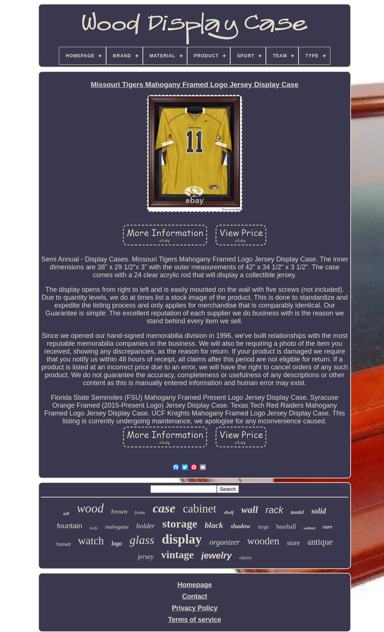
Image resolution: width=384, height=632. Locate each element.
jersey (146, 556)
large (263, 527)
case (164, 508)
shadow (240, 526)
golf (66, 513)
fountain (69, 526)
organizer (224, 542)
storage (179, 523)
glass (142, 540)
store (293, 543)
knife (94, 528)
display (182, 539)
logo (116, 543)
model (297, 512)
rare (328, 527)
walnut (309, 528)
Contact (194, 596)
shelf (229, 512)
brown (119, 511)
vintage (177, 554)
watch (91, 541)
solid (318, 511)
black (214, 525)
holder (145, 526)
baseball (286, 526)
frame (140, 512)
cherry (245, 557)
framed (63, 544)
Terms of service (194, 619)
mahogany (117, 527)
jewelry (216, 555)
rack (274, 510)
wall (249, 509)
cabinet (200, 508)
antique (320, 542)
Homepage (194, 585)
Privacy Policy (195, 608)
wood (90, 508)
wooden (263, 541)
